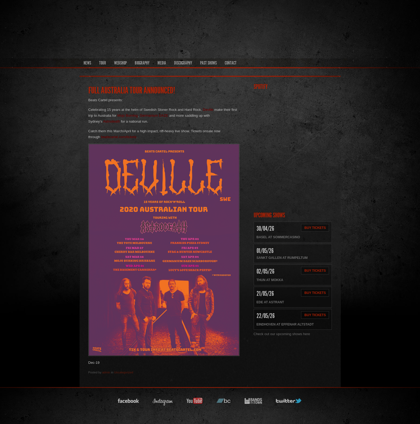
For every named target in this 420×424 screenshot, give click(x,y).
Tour (102, 63)
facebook (128, 402)
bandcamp (223, 402)
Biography (142, 63)
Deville (208, 110)
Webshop (120, 63)
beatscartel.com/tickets (118, 137)
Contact (231, 63)
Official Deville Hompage (259, 25)
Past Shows (208, 63)
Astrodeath (111, 121)
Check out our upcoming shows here (282, 334)
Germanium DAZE (154, 115)
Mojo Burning (127, 115)
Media (162, 63)
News (87, 63)
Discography (183, 63)
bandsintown (253, 402)
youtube (194, 402)
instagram (163, 402)
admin (106, 372)
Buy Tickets (315, 228)
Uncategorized (123, 372)
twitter (289, 402)
